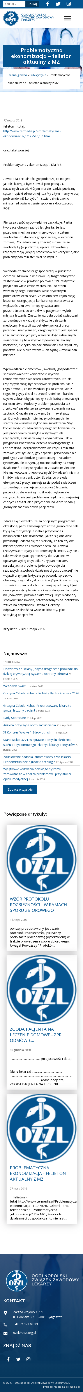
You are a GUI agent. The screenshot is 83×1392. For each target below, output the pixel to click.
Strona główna (17, 75)
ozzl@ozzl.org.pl (24, 1333)
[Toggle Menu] (67, 18)
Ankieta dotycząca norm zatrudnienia (29, 725)
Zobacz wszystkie (20, 789)
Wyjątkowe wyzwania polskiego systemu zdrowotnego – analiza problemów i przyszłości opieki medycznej (37, 774)
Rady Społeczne (14, 718)
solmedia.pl (73, 1386)
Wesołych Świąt (14, 686)
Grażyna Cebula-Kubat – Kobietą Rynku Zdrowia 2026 (41, 693)
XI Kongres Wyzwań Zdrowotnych (27, 732)
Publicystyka (38, 75)
